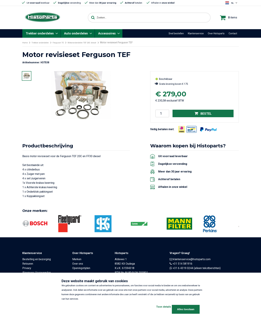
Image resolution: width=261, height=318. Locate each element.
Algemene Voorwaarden (36, 272)
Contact (233, 33)
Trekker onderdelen (40, 33)
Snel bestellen (176, 33)
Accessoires (107, 33)
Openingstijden (81, 268)
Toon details (156, 309)
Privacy (26, 268)
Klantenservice (196, 33)
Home (25, 42)
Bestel (203, 113)
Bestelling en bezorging (36, 259)
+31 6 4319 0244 (183, 268)
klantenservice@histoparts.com (192, 259)
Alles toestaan (185, 309)
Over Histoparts (216, 33)
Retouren (27, 263)
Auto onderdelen (76, 33)
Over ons (77, 263)
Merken (76, 259)
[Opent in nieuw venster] (181, 129)
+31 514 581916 (182, 263)
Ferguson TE (64, 42)
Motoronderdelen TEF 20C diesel (92, 42)
